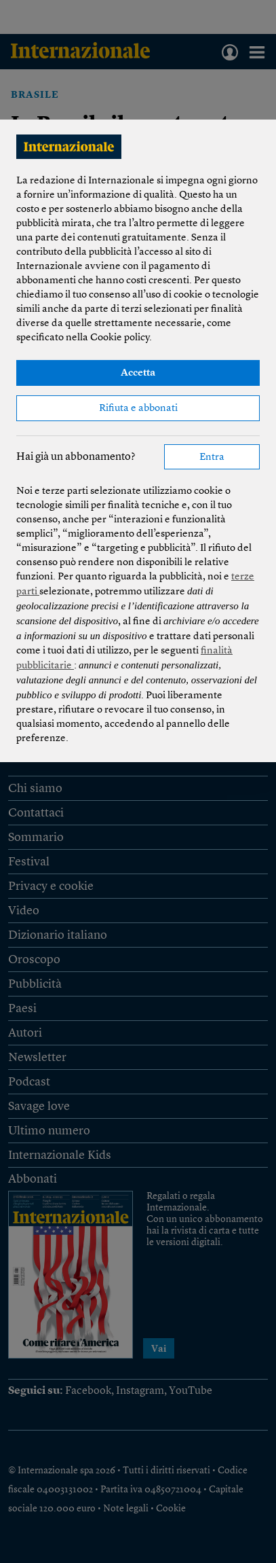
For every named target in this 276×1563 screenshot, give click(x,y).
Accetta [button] (138, 373)
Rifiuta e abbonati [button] (138, 408)
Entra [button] (211, 457)
